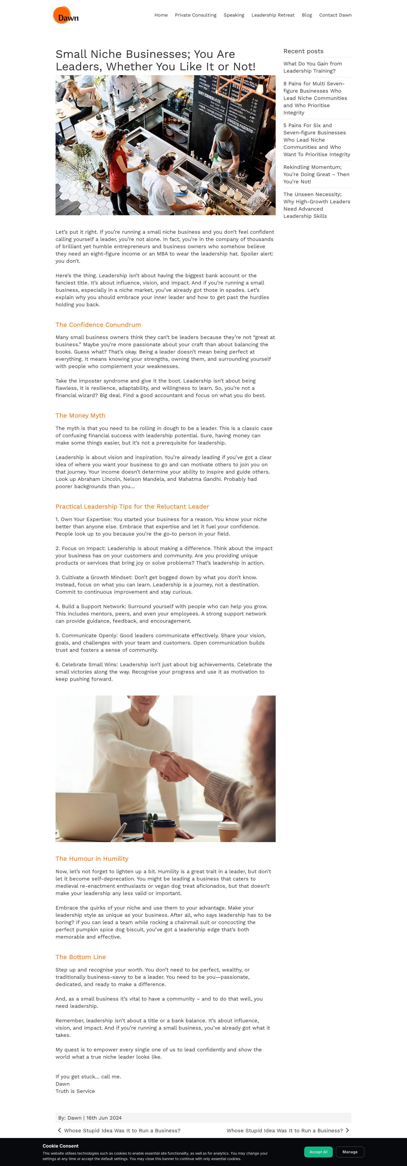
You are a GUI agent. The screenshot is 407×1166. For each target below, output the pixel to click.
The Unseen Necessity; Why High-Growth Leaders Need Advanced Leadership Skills (316, 205)
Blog (307, 15)
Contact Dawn (335, 15)
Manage (350, 1152)
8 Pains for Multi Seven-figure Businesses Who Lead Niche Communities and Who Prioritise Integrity (315, 98)
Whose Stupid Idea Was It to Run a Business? (118, 1130)
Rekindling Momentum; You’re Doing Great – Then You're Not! (316, 174)
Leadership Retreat (273, 15)
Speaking (234, 15)
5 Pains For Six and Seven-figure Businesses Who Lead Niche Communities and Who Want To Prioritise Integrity (316, 139)
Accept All (319, 1152)
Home (161, 15)
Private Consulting (195, 15)
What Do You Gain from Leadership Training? (312, 67)
